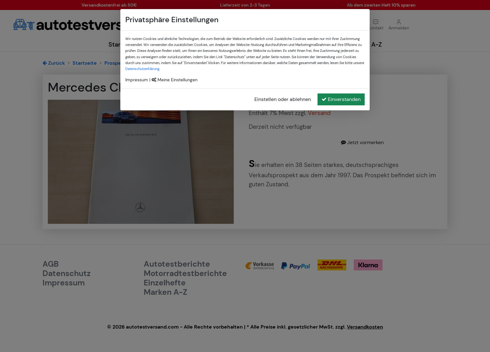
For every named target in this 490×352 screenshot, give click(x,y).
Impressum (136, 80)
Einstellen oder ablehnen (282, 99)
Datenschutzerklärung (142, 69)
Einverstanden (341, 99)
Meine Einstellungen (175, 80)
